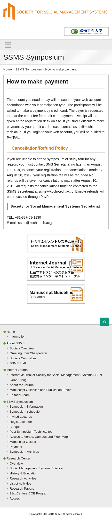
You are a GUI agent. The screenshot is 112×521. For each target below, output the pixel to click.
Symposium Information (26, 406)
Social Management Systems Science (36, 468)
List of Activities (20, 483)
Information (17, 336)
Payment (16, 447)
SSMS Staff (18, 363)
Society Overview (22, 348)
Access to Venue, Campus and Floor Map (39, 436)
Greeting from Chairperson (28, 353)
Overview (16, 463)
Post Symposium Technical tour (32, 431)
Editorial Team (20, 395)
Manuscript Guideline (24, 442)
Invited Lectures (21, 416)
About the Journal (22, 385)
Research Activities (23, 478)
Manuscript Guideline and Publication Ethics (40, 390)
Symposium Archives (24, 451)
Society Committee (23, 358)
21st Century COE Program (29, 493)
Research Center (18, 458)
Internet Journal (17, 370)
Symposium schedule (25, 411)
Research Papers (22, 488)
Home (7, 69)
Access (15, 498)
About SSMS (15, 343)
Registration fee (21, 422)
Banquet (15, 427)
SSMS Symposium (28, 69)
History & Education (23, 473)
